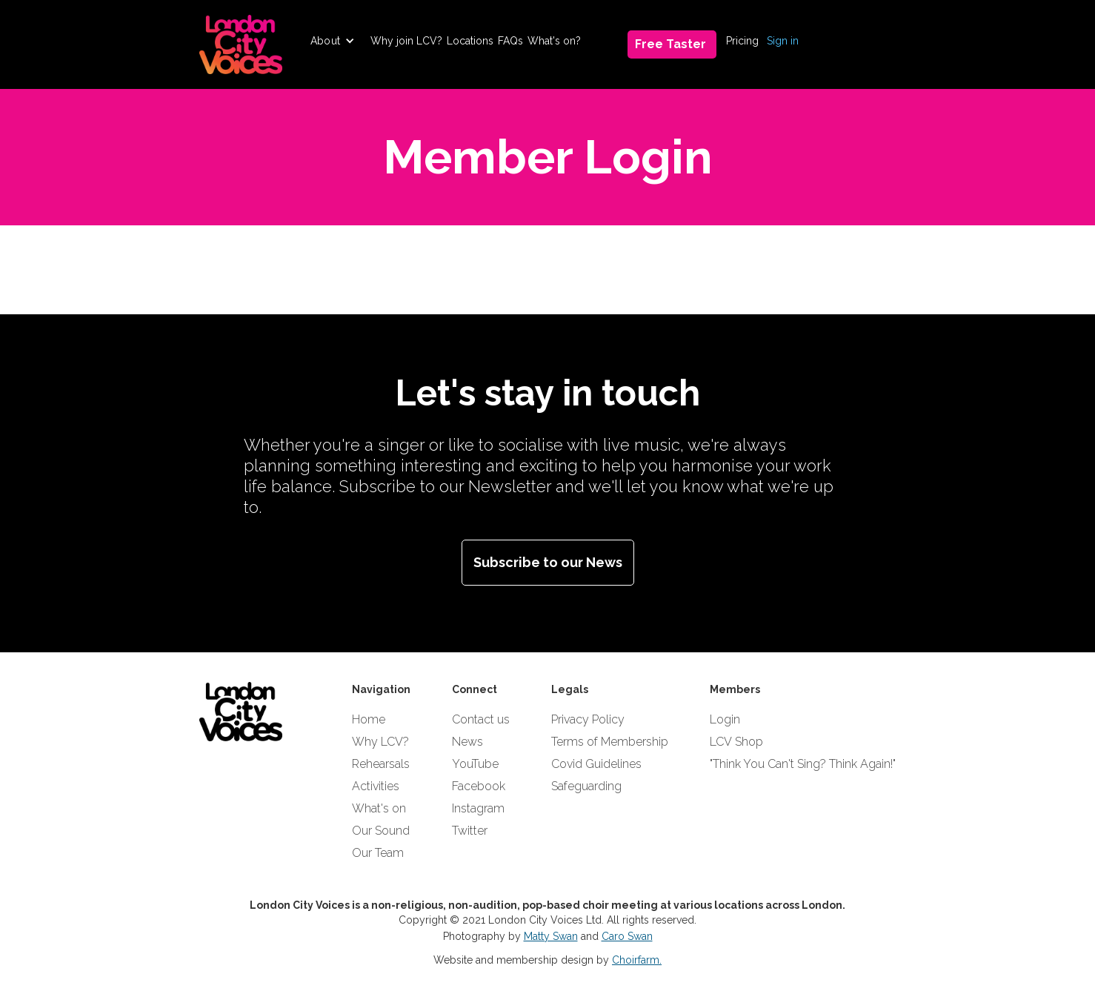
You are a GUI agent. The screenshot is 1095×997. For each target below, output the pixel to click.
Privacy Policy (588, 719)
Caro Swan (627, 936)
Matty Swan (551, 936)
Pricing (742, 41)
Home (368, 719)
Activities (375, 786)
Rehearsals (381, 764)
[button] (332, 40)
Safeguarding (586, 786)
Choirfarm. (637, 960)
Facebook (478, 786)
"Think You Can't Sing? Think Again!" (803, 764)
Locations (470, 41)
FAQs (510, 41)
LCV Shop (736, 742)
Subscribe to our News (547, 562)
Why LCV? (380, 742)
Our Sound (381, 831)
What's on (379, 808)
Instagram (478, 808)
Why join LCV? (406, 41)
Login (725, 719)
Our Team (378, 853)
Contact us (481, 719)
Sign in (783, 41)
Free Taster (670, 44)
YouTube (475, 764)
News (467, 742)
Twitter (469, 831)
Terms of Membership (609, 742)
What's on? (554, 41)
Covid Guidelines (596, 764)
